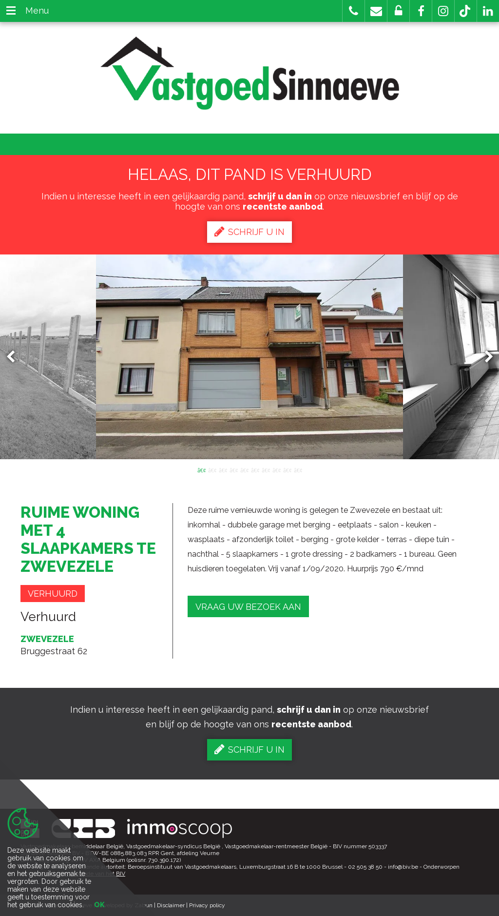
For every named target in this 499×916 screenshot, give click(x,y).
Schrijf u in (249, 231)
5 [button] (244, 469)
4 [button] (233, 469)
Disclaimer (171, 905)
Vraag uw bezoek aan (248, 607)
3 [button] (222, 469)
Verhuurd (52, 593)
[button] (421, 11)
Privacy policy (207, 905)
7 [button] (265, 469)
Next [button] (484, 357)
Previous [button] (15, 357)
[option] (249, 356)
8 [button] (276, 469)
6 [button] (254, 469)
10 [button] (297, 469)
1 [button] (201, 469)
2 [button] (212, 469)
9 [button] (287, 469)
